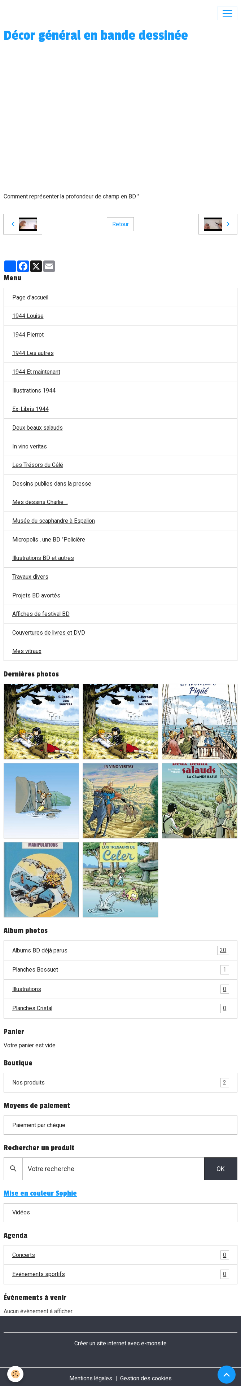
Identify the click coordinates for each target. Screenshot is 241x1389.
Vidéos (21, 1212)
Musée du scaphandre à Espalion (53, 520)
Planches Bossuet (120, 969)
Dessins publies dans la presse (51, 483)
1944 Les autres (33, 353)
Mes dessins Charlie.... (40, 502)
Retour (120, 224)
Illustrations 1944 (34, 390)
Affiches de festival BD (41, 613)
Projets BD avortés (36, 595)
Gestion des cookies (146, 1378)
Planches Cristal (120, 1008)
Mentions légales (90, 1378)
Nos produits (120, 1082)
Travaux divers (30, 576)
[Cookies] (15, 1374)
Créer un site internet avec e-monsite (120, 1343)
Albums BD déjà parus (120, 950)
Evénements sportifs (120, 1274)
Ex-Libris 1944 (30, 409)
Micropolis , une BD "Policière (48, 539)
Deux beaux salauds (37, 427)
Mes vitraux (26, 651)
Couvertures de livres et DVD (48, 632)
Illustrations (120, 989)
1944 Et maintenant (36, 371)
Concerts (120, 1255)
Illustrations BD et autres (43, 558)
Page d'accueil (30, 297)
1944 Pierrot (28, 334)
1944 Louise (28, 315)
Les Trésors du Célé (37, 464)
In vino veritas (29, 446)
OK (220, 1169)
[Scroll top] (227, 1375)
